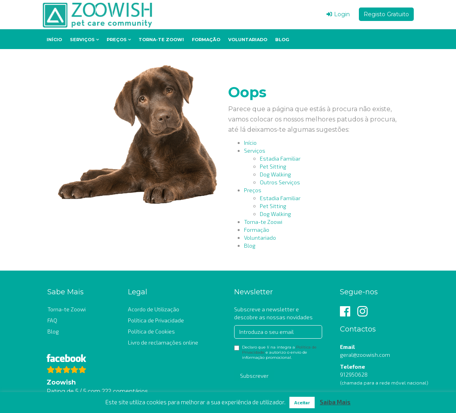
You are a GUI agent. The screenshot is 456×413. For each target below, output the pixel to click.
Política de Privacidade (156, 320)
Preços (117, 39)
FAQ (52, 320)
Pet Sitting (273, 166)
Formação (206, 39)
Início (54, 39)
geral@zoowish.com (365, 354)
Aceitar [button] (302, 402)
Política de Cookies (151, 331)
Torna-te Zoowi (161, 39)
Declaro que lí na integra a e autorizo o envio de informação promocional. (275, 352)
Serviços (82, 39)
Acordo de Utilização (153, 309)
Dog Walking (275, 174)
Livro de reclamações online (163, 342)
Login (338, 14)
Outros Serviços (280, 182)
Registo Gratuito (386, 14)
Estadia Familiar (280, 158)
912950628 (354, 374)
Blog (282, 39)
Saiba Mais (335, 401)
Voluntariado (247, 39)
